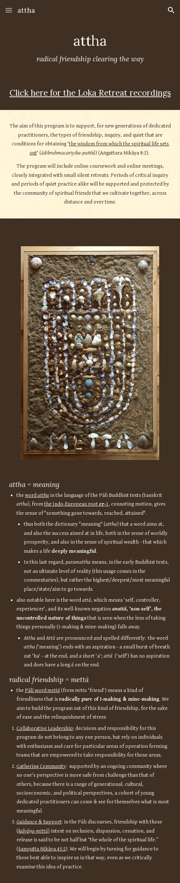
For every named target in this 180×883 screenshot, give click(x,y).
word (31, 495)
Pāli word (36, 690)
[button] (9, 10)
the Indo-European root (71, 504)
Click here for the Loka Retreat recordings (90, 92)
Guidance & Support (39, 822)
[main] (90, 47)
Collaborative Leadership (44, 728)
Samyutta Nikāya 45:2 (42, 849)
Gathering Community (41, 766)
